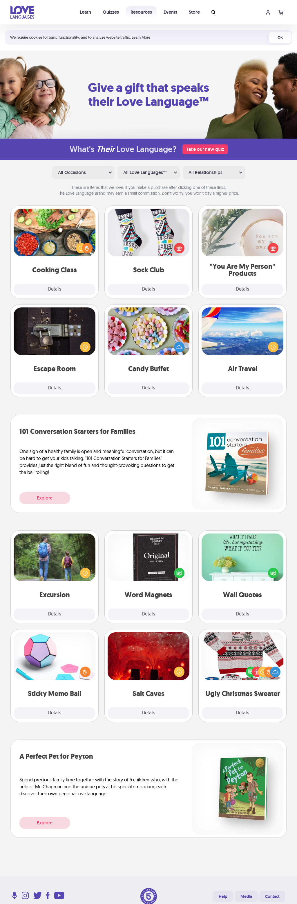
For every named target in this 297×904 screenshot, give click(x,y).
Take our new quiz (205, 149)
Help (223, 896)
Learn (85, 12)
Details (54, 289)
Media (246, 896)
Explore (44, 498)
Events (170, 12)
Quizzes (111, 12)
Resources (141, 12)
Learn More (141, 37)
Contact (272, 896)
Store (194, 12)
